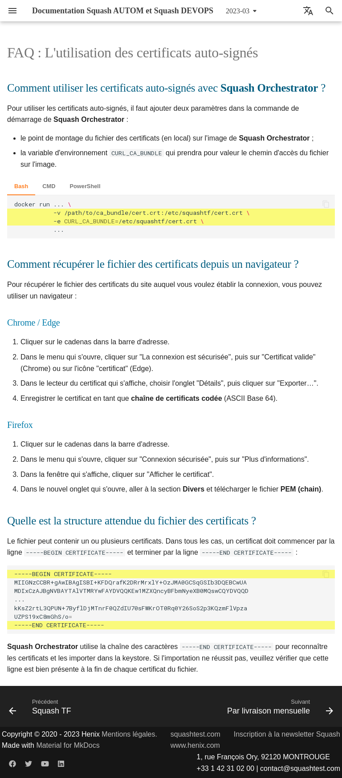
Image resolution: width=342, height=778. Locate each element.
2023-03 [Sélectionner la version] (237, 11)
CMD (48, 186)
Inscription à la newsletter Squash (287, 734)
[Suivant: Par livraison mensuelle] (278, 706)
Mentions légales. (129, 734)
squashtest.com (195, 734)
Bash (21, 186)
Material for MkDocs (67, 745)
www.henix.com (195, 745)
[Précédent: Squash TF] (41, 706)
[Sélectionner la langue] (308, 11)
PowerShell (84, 186)
